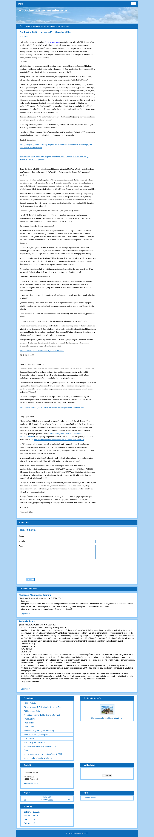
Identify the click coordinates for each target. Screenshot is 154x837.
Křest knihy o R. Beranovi (34, 742)
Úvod (22, 26)
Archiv (28, 26)
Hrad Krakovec (30, 719)
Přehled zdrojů (90, 798)
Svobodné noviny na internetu (42, 10)
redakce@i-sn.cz (31, 783)
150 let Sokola (30, 703)
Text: (21, 546)
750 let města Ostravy (33, 711)
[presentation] (77, 568)
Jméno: (22, 536)
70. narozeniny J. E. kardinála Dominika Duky (43, 707)
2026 (50, 800)
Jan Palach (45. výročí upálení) (37, 734)
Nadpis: (22, 541)
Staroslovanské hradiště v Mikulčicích (40, 746)
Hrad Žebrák (29, 727)
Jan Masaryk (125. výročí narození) (39, 730)
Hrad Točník (29, 723)
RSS (86, 833)
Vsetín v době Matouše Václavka (38, 758)
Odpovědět (25, 614)
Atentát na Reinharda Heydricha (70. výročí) (42, 715)
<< (25, 800)
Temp (26, 750)
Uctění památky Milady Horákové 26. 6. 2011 (43, 754)
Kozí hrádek (29, 738)
